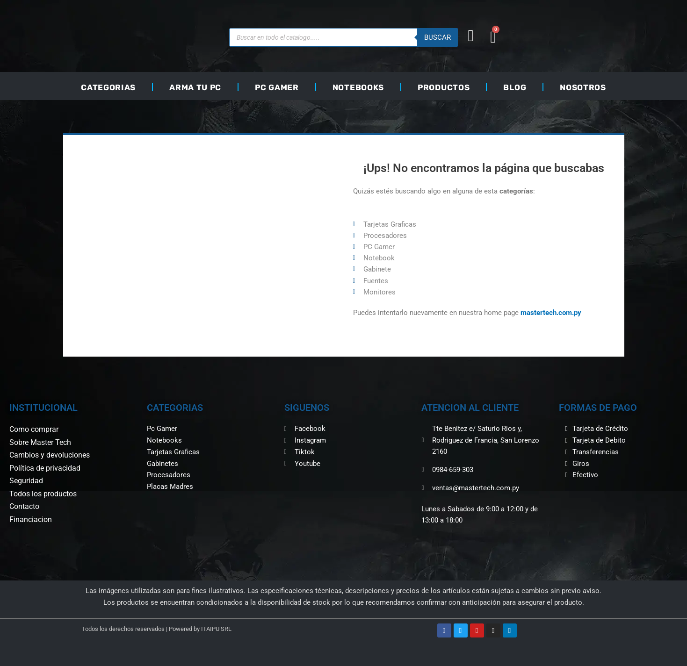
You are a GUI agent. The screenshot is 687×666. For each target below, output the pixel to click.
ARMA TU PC (195, 87)
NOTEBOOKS (358, 87)
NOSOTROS (583, 87)
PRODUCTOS (444, 87)
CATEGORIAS (108, 87)
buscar (437, 37)
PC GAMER (277, 87)
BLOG (514, 87)
